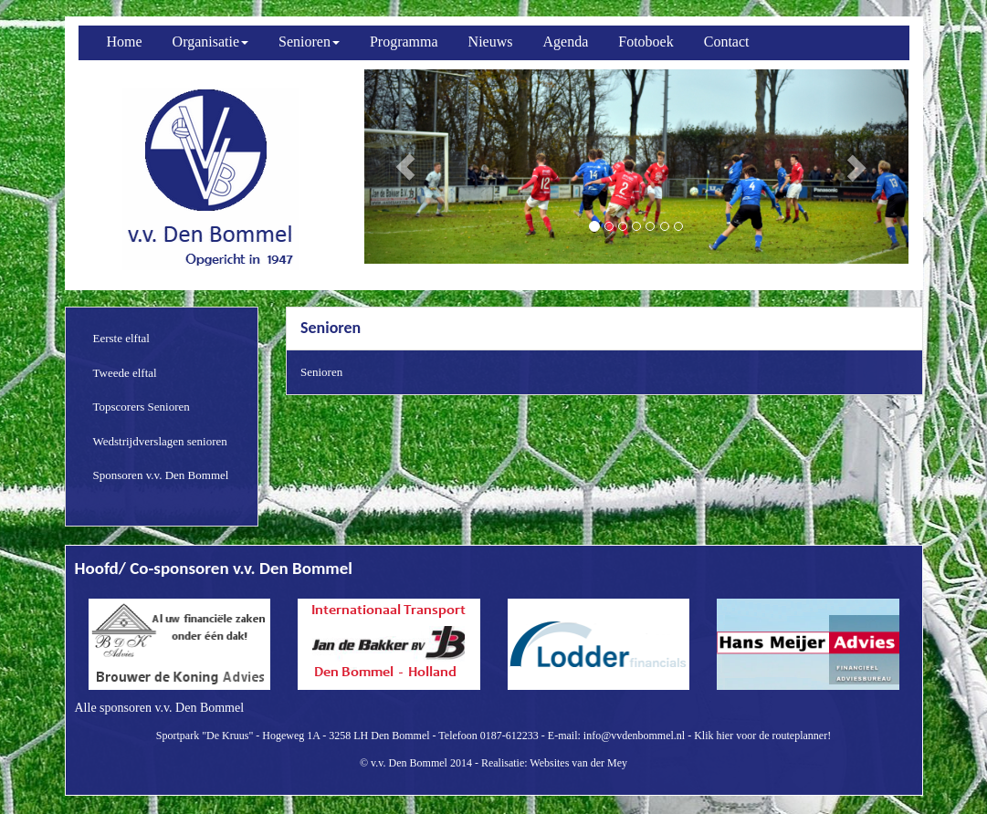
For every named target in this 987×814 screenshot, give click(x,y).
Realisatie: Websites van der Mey (554, 763)
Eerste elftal (121, 338)
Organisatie (210, 41)
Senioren (309, 41)
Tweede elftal (125, 373)
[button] (405, 166)
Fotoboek (645, 41)
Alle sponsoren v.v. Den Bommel (160, 708)
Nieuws (490, 41)
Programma (404, 41)
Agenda (566, 41)
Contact (727, 41)
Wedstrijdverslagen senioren (160, 441)
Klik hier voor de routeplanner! (762, 735)
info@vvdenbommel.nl (634, 735)
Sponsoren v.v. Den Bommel (161, 475)
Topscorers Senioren (141, 406)
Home (124, 41)
